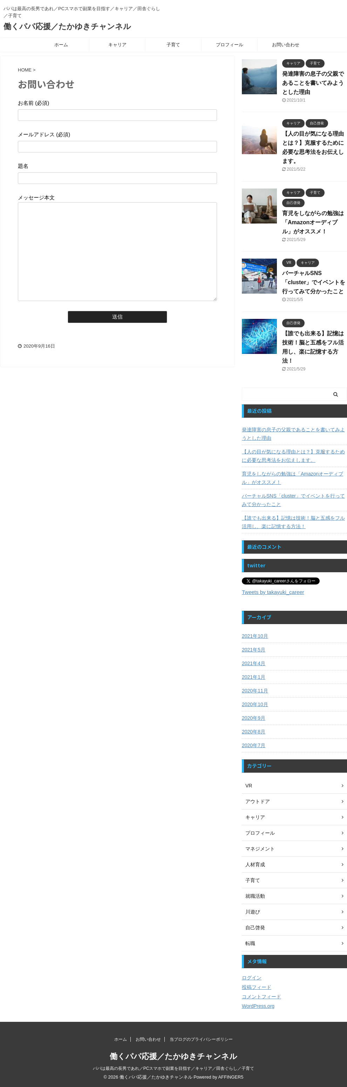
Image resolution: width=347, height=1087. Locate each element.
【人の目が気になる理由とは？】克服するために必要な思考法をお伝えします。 (293, 456)
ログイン (251, 977)
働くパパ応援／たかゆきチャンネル (67, 26)
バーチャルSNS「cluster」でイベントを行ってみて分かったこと (313, 282)
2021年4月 (253, 663)
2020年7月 (253, 745)
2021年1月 (253, 677)
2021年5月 (253, 649)
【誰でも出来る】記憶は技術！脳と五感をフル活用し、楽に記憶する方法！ (293, 522)
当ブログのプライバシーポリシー (201, 1039)
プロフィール (229, 44)
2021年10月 (255, 636)
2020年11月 (255, 690)
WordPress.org (258, 1006)
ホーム (61, 44)
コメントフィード (261, 996)
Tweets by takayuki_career (273, 592)
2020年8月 (253, 731)
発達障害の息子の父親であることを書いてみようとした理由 (313, 83)
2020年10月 (255, 704)
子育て (173, 44)
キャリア (117, 44)
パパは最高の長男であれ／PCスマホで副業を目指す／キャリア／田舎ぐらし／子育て (173, 1068)
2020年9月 (253, 718)
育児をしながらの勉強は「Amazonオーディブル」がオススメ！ (313, 222)
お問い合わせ (285, 44)
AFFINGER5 (231, 1077)
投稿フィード (256, 987)
